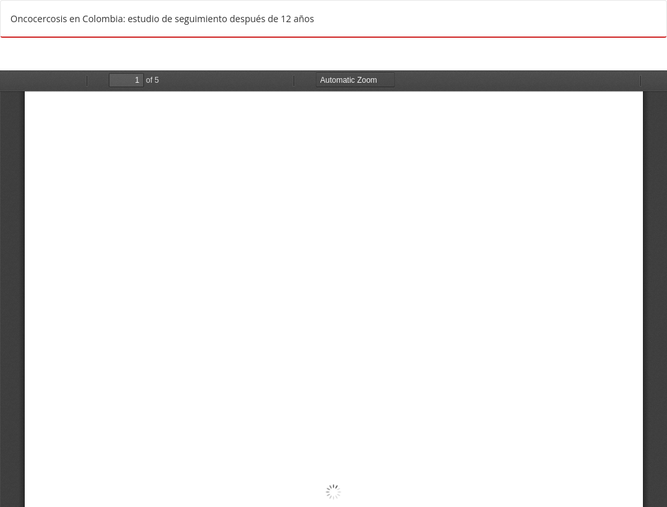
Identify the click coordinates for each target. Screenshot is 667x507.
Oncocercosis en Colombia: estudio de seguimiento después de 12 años (162, 18)
